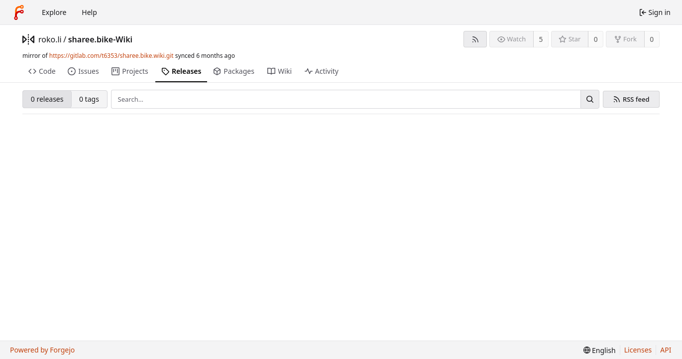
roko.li (50, 39)
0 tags (89, 99)
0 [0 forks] (652, 39)
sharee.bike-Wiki (100, 39)
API (665, 350)
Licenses (638, 350)
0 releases (47, 99)
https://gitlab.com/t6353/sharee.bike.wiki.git (111, 55)
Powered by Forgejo (42, 350)
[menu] (599, 350)
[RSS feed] (475, 39)
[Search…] (589, 99)
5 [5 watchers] (541, 39)
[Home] (19, 12)
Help (89, 12)
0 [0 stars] (596, 39)
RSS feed (636, 99)
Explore (54, 12)
